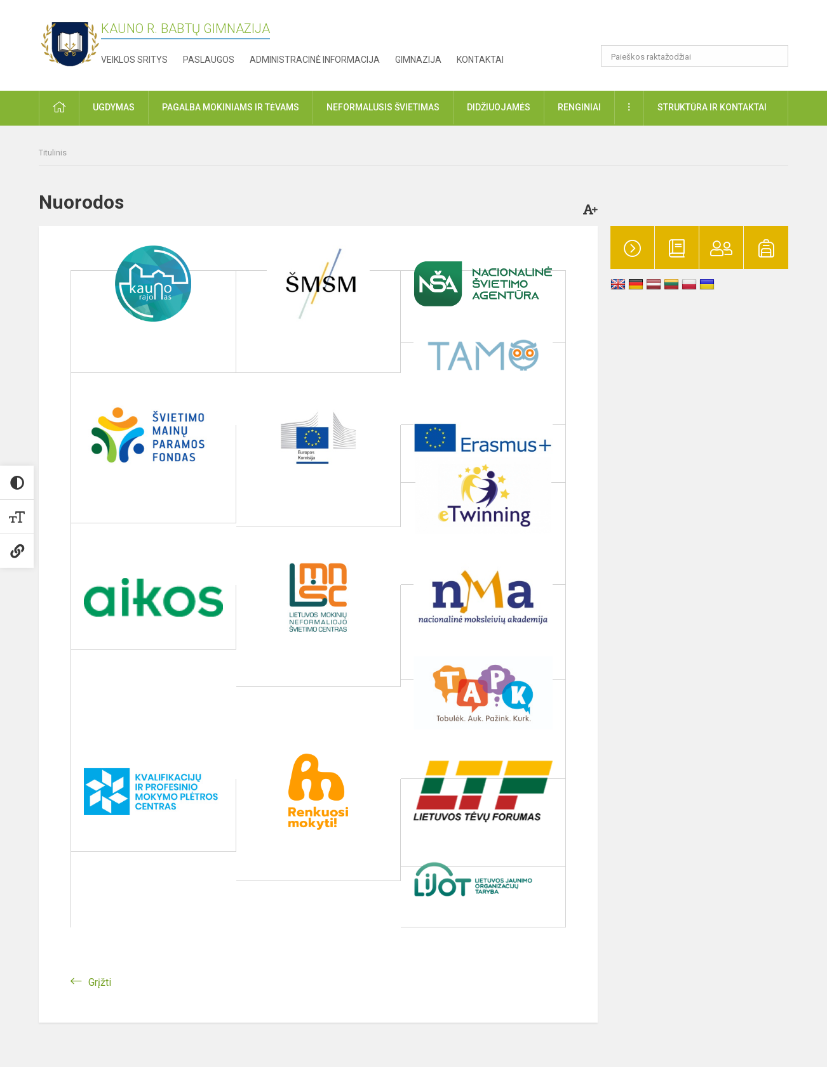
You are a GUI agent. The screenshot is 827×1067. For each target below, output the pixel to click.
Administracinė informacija (315, 60)
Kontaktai (480, 60)
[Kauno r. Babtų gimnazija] (70, 43)
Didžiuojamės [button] (498, 107)
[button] (701, 26)
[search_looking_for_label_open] (774, 55)
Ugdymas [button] (114, 107)
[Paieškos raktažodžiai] (694, 56)
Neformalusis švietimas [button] (383, 107)
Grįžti (99, 982)
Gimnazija (418, 60)
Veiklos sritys (134, 60)
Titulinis (53, 152)
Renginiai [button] (579, 107)
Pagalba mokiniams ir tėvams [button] (230, 107)
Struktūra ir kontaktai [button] (712, 107)
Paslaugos (208, 60)
